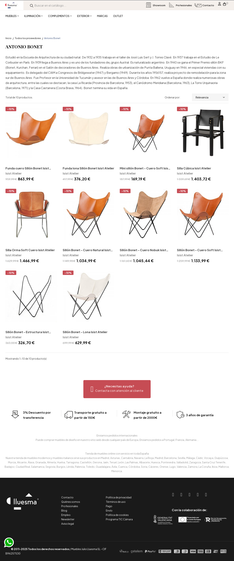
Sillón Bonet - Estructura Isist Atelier (27, 332)
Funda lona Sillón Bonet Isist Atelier (88, 168)
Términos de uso (116, 501)
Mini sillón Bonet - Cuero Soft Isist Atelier (145, 168)
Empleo (66, 514)
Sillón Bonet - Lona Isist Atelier (85, 332)
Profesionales (69, 506)
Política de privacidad (118, 497)
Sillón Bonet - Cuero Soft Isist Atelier (199, 250)
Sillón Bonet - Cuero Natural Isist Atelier (87, 250)
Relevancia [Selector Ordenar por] (210, 97)
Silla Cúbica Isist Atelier (194, 168)
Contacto (67, 497)
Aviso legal (67, 523)
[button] (117, 389)
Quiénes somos (70, 501)
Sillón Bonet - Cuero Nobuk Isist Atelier (143, 250)
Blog (64, 510)
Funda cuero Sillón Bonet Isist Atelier (27, 168)
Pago (109, 506)
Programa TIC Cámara (119, 519)
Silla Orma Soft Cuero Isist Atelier (30, 250)
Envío (109, 510)
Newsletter (67, 519)
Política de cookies (117, 514)
